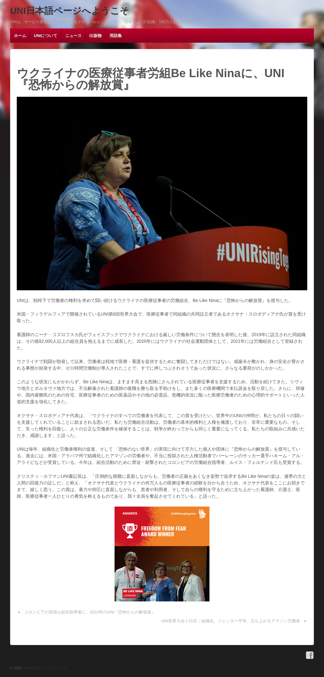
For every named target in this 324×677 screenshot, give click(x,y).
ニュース (73, 35)
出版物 (95, 35)
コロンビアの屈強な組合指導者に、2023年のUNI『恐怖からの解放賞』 (89, 612)
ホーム (20, 35)
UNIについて (45, 35)
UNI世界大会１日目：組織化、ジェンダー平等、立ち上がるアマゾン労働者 (230, 621)
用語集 (115, 35)
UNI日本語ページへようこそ (69, 11)
